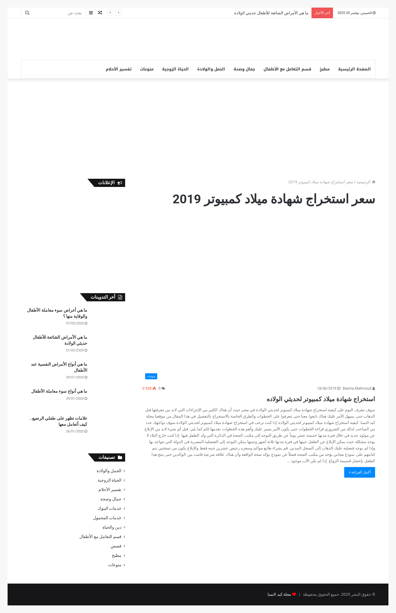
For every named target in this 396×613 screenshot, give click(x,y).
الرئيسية (366, 182)
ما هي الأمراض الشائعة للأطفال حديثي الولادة (271, 13)
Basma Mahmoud (359, 388)
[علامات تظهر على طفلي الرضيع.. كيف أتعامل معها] (108, 426)
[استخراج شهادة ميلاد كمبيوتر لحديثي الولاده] (258, 299)
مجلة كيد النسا (279, 594)
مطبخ (325, 69)
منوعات (147, 69)
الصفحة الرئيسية (354, 69)
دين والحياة (111, 527)
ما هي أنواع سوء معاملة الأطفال (59, 391)
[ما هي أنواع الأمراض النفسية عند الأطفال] (108, 372)
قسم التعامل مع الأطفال (287, 69)
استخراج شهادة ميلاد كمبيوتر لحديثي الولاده (295, 398)
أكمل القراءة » (360, 472)
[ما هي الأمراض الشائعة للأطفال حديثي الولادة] (108, 345)
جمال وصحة (244, 69)
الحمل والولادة (211, 69)
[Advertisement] (137, 38)
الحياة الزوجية (175, 69)
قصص (116, 546)
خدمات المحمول (107, 517)
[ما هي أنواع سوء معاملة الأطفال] (108, 399)
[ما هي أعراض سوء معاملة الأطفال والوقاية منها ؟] (108, 318)
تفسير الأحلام (118, 69)
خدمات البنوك (109, 508)
